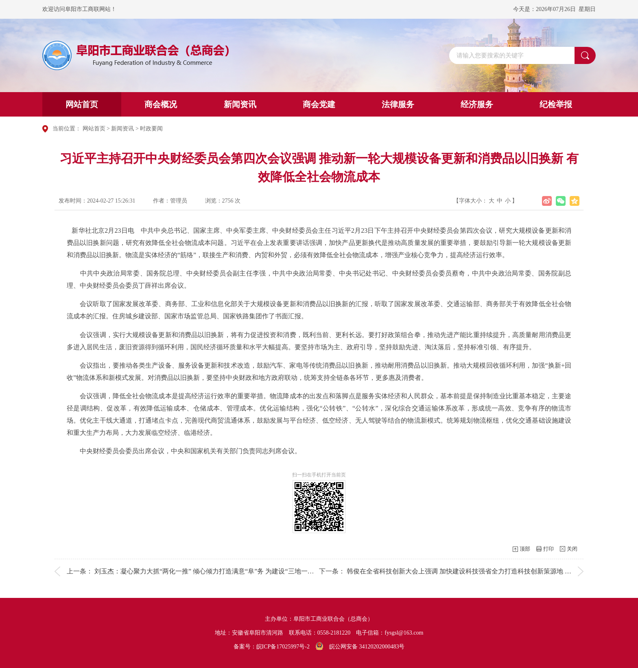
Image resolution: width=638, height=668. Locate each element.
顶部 (525, 549)
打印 (548, 549)
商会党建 (319, 104)
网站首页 (82, 104)
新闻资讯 (240, 104)
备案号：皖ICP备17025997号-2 (272, 647)
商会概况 (160, 104)
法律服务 (398, 104)
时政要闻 (151, 129)
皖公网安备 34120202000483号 (360, 647)
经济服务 (477, 104)
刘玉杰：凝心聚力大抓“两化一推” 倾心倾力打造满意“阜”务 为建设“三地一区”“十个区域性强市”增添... (240, 571)
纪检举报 (556, 104)
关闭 (572, 549)
